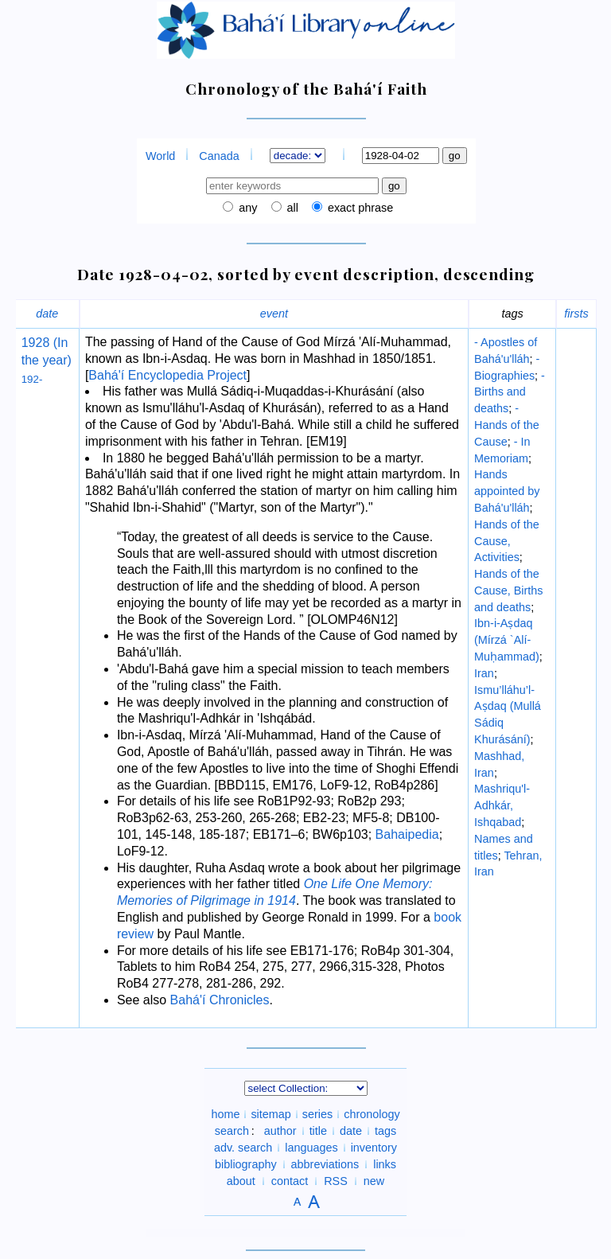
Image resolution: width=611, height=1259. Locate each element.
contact (289, 1181)
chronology (371, 1114)
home (225, 1114)
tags (385, 1131)
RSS (336, 1181)
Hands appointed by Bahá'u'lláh (506, 491)
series (317, 1114)
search (232, 1131)
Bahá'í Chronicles (220, 1000)
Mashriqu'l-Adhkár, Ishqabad (502, 805)
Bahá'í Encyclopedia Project (167, 375)
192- (32, 379)
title (318, 1131)
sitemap (270, 1114)
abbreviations (325, 1164)
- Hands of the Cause (506, 425)
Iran (484, 673)
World (160, 156)
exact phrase (359, 207)
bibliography (246, 1164)
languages (311, 1147)
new (374, 1181)
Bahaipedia (407, 834)
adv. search (243, 1147)
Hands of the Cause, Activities (506, 541)
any (246, 207)
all (291, 207)
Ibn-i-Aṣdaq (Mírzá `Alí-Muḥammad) (506, 640)
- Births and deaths (509, 392)
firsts (576, 313)
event (274, 313)
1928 (35, 342)
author (280, 1131)
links (384, 1164)
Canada (219, 156)
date (47, 313)
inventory (374, 1147)
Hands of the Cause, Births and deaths (508, 590)
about (241, 1181)
